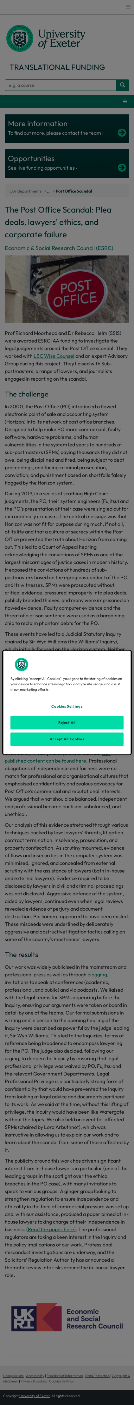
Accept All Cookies (67, 739)
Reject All (67, 722)
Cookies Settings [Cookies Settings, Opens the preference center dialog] (66, 706)
